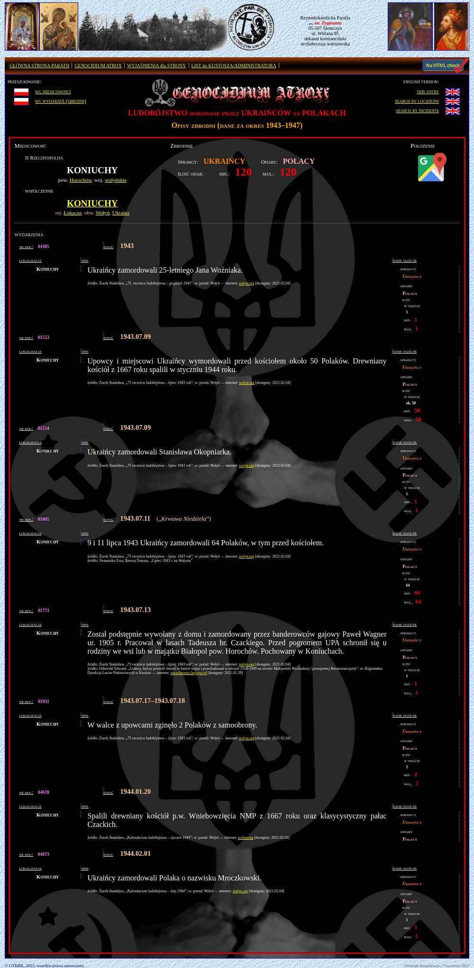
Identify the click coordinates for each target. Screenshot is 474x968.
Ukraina (120, 212)
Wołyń (103, 212)
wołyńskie (116, 180)
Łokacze (73, 212)
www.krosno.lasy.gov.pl (188, 673)
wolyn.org (247, 283)
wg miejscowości (53, 91)
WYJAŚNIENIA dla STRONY (156, 65)
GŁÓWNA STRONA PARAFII (39, 65)
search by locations (417, 101)
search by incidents (417, 110)
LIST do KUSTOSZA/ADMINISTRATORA (233, 65)
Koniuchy (92, 203)
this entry (428, 91)
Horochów (81, 180)
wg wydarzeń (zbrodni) (60, 101)
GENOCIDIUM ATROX (98, 65)
